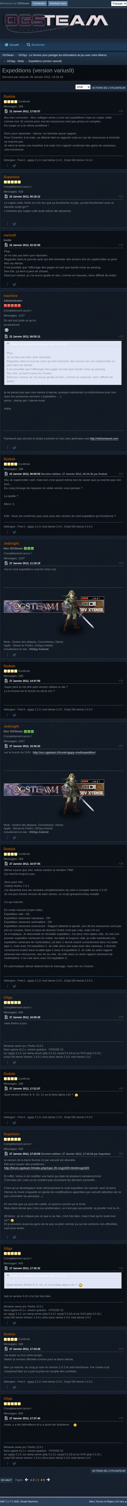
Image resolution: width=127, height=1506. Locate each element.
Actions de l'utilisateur (108, 88)
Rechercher (36, 44)
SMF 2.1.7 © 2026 (9, 1501)
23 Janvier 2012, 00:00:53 (24, 473)
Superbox (12, 177)
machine (11, 296)
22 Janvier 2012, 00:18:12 (24, 196)
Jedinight (11, 543)
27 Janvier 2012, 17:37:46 (24, 1418)
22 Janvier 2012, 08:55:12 (24, 336)
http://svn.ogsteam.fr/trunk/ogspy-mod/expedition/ (64, 752)
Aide (91, 1501)
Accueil (12, 44)
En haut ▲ (121, 1501)
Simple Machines (29, 1501)
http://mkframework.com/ (104, 438)
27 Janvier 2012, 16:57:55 (24, 863)
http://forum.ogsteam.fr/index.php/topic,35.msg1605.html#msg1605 (46, 1168)
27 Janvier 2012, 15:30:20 (24, 746)
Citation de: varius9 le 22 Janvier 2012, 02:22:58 (38, 344)
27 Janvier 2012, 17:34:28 (24, 1349)
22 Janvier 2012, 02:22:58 (24, 245)
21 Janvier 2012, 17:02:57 (24, 111)
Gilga (8, 997)
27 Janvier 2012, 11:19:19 (24, 563)
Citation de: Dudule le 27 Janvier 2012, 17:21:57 (38, 1275)
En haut (6, 1480)
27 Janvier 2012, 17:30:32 (24, 1268)
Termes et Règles (105, 1501)
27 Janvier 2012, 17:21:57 (24, 1088)
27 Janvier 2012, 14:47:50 (24, 680)
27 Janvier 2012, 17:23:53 (24, 1153)
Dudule (9, 96)
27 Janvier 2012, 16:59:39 (24, 1017)
